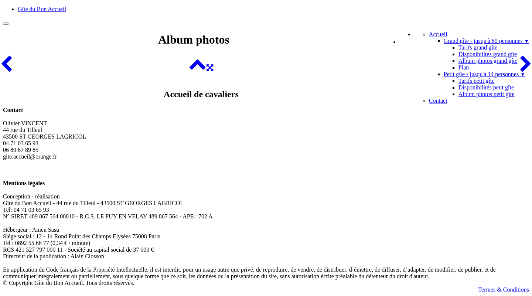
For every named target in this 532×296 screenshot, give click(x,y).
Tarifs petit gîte (476, 81)
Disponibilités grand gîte (487, 54)
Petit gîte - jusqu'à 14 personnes (484, 74)
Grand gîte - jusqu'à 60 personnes (486, 41)
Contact (438, 101)
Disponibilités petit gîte (486, 87)
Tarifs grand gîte (478, 47)
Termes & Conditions (503, 289)
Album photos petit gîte (486, 94)
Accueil (438, 34)
